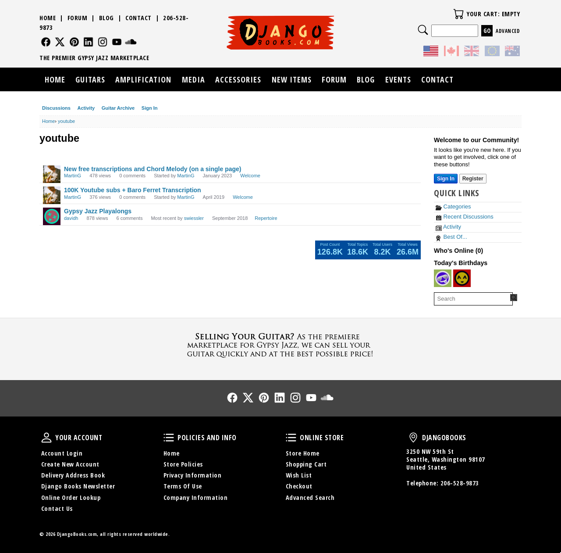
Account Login (62, 453)
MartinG (72, 175)
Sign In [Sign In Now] (445, 179)
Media (193, 79)
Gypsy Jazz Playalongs (97, 211)
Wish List (299, 475)
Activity (86, 108)
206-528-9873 (459, 483)
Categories (453, 206)
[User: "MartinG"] (51, 174)
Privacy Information (192, 475)
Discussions (56, 108)
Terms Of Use (182, 486)
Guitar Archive (118, 108)
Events (398, 79)
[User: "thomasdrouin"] (442, 278)
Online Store (291, 438)
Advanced (508, 31)
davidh (71, 218)
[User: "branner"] (462, 278)
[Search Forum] (513, 297)
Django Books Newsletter (78, 486)
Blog (106, 18)
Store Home (303, 453)
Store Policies (183, 464)
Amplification (143, 79)
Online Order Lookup (71, 497)
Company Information (195, 497)
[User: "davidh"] (51, 216)
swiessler (194, 218)
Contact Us (57, 508)
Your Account (46, 438)
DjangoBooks (413, 438)
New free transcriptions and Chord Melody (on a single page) (152, 168)
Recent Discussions (465, 216)
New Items (292, 79)
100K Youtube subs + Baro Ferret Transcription (132, 190)
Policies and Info (169, 438)
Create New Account (70, 464)
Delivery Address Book (73, 475)
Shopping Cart (306, 464)
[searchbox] (473, 298)
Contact (138, 18)
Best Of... (451, 236)
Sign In (150, 108)
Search (423, 30)
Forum (77, 18)
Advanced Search (310, 497)
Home (47, 18)
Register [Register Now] (472, 179)
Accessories (238, 79)
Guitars (90, 79)
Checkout (299, 486)
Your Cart (458, 14)
